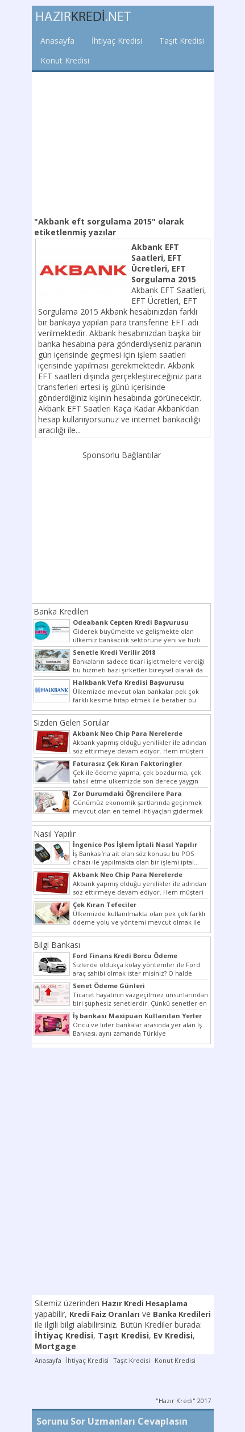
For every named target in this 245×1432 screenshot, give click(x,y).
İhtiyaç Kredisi (117, 40)
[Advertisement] (123, 143)
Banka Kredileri (61, 611)
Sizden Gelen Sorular (71, 722)
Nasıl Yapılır (55, 833)
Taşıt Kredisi (181, 40)
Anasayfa (57, 40)
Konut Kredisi (64, 60)
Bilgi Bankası (57, 944)
